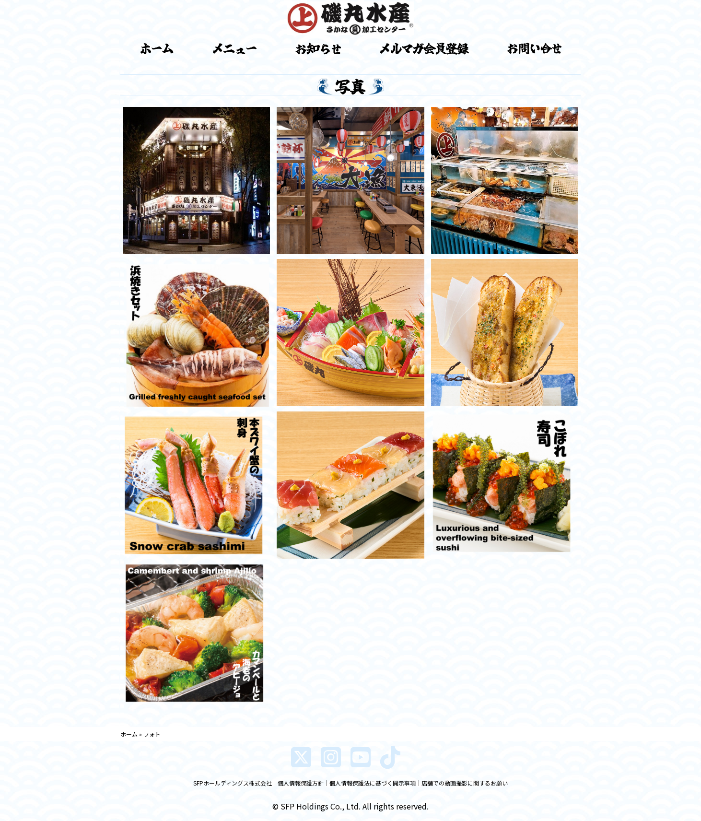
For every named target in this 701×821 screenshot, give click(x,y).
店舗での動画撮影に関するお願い (464, 783)
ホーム (129, 734)
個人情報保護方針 (301, 783)
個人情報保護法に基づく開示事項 (372, 783)
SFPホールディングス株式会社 (232, 783)
